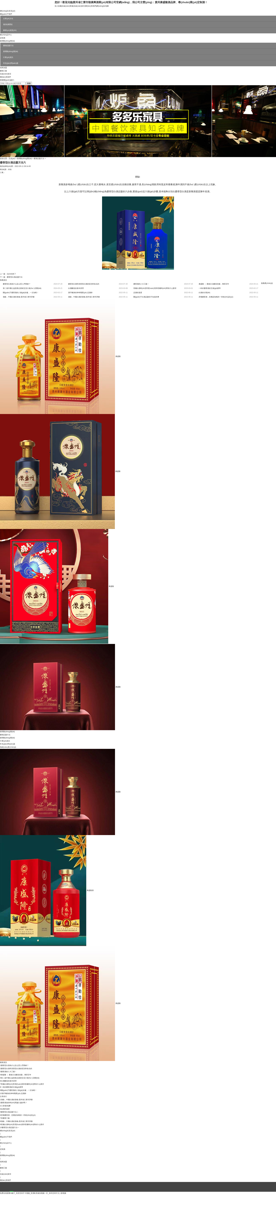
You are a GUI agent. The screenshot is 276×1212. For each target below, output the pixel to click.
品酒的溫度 (137, 293)
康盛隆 (118, 356)
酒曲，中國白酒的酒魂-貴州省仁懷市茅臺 (84, 297)
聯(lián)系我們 (90, 6)
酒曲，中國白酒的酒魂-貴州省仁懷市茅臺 (18, 297)
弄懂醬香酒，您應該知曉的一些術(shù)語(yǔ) (216, 297)
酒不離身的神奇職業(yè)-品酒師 (80, 293)
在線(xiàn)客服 (67, 6)
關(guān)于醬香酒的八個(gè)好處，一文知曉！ (21, 293)
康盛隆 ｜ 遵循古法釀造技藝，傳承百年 (214, 284)
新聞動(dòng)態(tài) (7, 41)
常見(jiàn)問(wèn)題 (10, 63)
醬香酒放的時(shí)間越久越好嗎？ (14, 1103)
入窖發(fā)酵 (5, 1106)
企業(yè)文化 (8, 19)
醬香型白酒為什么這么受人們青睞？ (16, 284)
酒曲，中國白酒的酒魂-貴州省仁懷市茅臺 (17, 1100)
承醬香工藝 (5, 1118)
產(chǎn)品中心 (6, 35)
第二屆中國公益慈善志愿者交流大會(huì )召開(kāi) (22, 288)
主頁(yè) (12, 158)
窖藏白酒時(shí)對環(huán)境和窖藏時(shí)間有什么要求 (154, 288)
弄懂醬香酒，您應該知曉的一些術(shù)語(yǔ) (18, 1115)
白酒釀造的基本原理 (76, 288)
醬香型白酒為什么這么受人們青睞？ (15, 1065)
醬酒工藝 (3, 71)
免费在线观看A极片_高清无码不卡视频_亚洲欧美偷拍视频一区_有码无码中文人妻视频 (33, 1193)
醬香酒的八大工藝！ (141, 284)
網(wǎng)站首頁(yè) (7, 11)
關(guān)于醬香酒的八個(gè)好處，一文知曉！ (19, 1090)
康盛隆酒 (90, 890)
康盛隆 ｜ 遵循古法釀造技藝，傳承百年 (16, 1075)
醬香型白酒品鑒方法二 (9, 1112)
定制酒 (2, 38)
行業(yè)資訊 (8, 57)
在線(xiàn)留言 (79, 6)
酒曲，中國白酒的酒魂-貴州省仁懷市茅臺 (17, 1121)
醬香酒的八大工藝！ (9, 1072)
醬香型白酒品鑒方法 (14, 277)
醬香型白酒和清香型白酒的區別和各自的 (83, 284)
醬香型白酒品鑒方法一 (10, 1127)
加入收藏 (58, 6)
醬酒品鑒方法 (8, 46)
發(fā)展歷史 (8, 24)
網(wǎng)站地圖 (102, 6)
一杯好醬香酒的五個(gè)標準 (210, 288)
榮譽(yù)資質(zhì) (10, 30)
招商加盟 (3, 68)
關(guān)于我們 (6, 14)
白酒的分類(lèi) (204, 293)
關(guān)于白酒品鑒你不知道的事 (146, 297)
